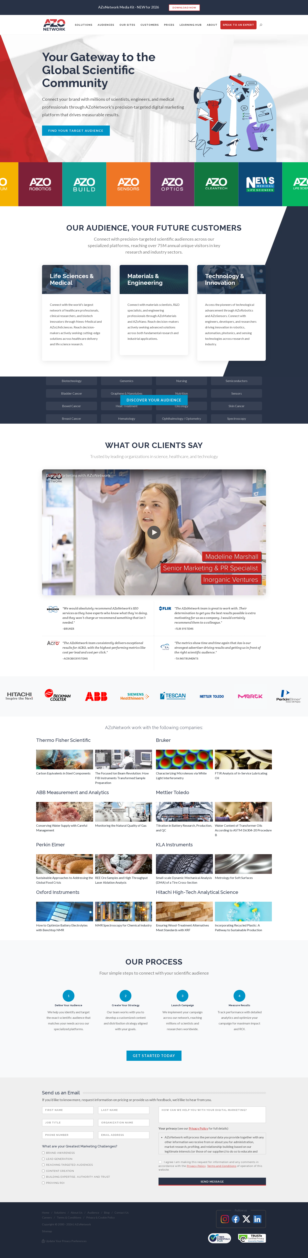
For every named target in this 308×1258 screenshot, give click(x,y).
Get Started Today (154, 1056)
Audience (93, 1212)
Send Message (212, 1181)
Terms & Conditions (69, 1217)
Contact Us (122, 1212)
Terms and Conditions (221, 1166)
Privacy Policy (198, 1128)
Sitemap (47, 1231)
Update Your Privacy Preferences (64, 1241)
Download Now (184, 7)
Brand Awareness (58, 1152)
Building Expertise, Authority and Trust (76, 1176)
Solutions (60, 1212)
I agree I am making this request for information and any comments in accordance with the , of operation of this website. (210, 1166)
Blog (107, 1212)
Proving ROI (53, 1182)
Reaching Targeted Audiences (67, 1164)
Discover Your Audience (154, 400)
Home (45, 1212)
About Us (76, 1212)
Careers (47, 1217)
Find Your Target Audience (76, 130)
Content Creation (58, 1170)
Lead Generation (57, 1158)
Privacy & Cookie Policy (100, 1217)
